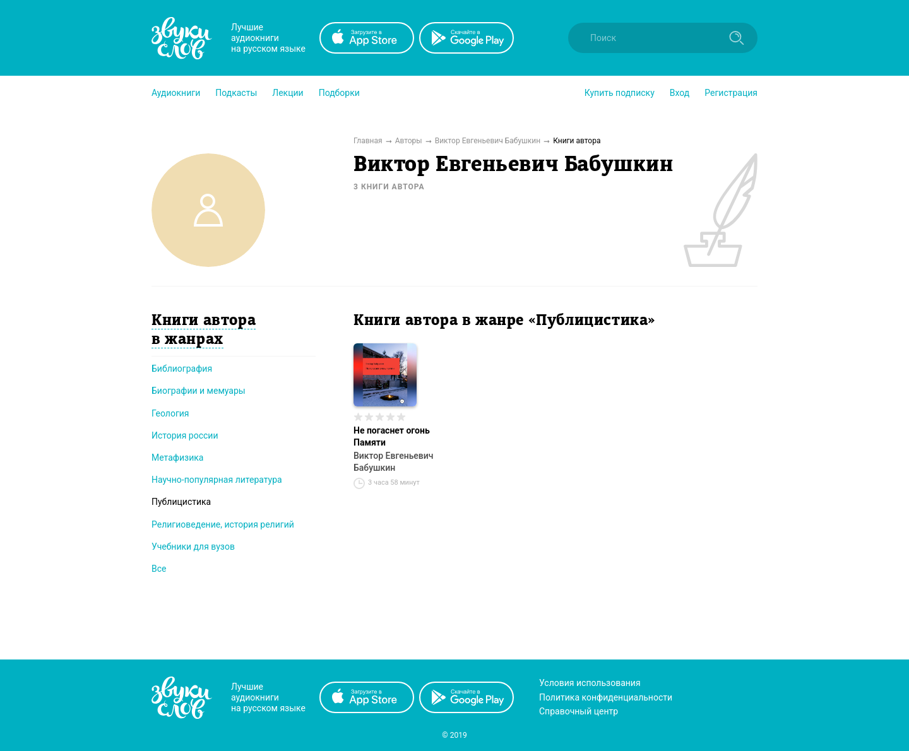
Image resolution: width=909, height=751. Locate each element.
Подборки (339, 93)
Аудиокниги (176, 93)
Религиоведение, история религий (223, 524)
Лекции (287, 93)
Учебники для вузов (193, 546)
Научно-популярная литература (217, 480)
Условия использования (590, 683)
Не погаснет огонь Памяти (392, 436)
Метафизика (177, 457)
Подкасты (236, 93)
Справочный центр (578, 711)
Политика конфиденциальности (605, 697)
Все (159, 569)
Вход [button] (679, 93)
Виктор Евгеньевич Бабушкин (394, 462)
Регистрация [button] (731, 93)
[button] (176, 93)
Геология (170, 413)
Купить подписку (620, 93)
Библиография (182, 369)
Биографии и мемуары (199, 391)
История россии (185, 435)
